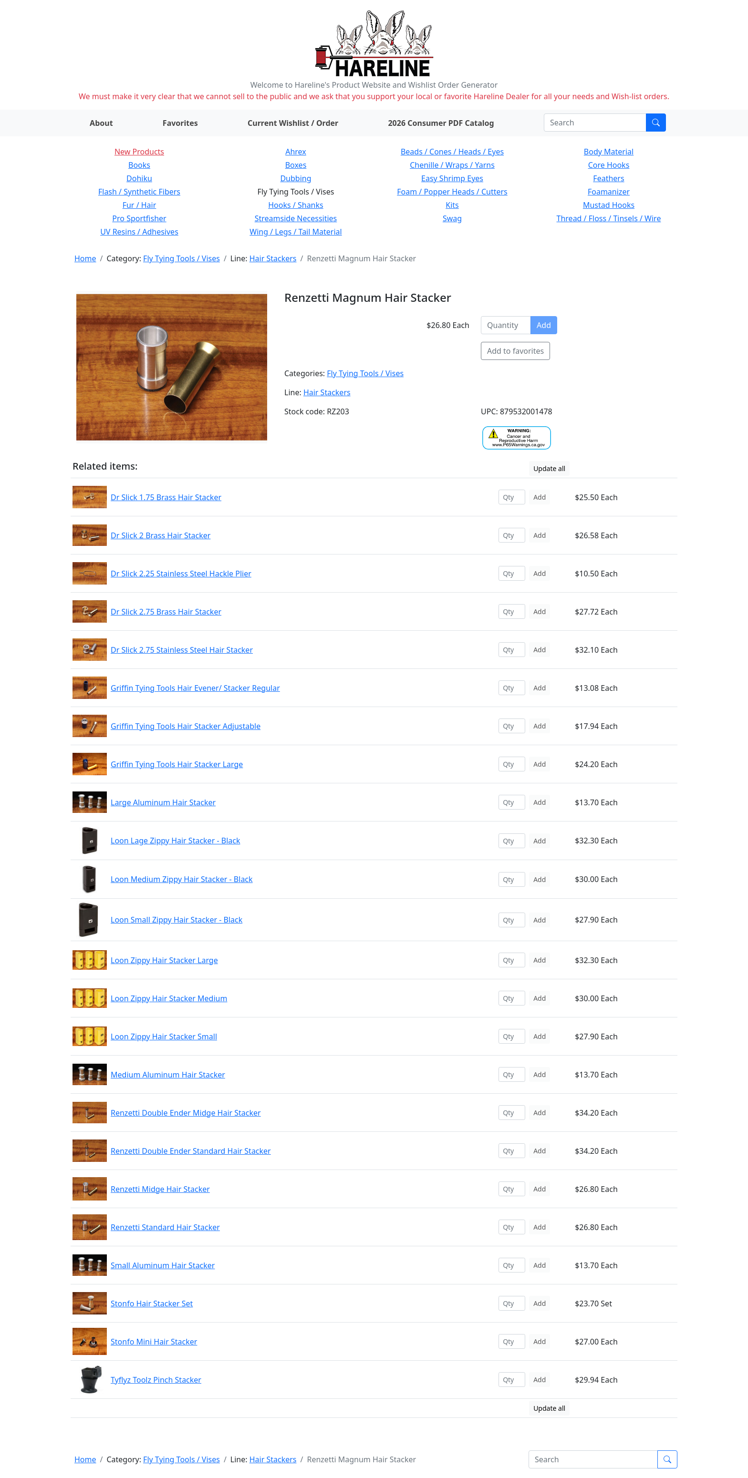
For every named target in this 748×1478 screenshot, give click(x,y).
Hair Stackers (273, 258)
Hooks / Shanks (295, 205)
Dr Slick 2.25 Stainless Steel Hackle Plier (181, 573)
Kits (452, 205)
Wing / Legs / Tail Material (295, 231)
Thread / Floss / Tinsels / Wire (609, 218)
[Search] (595, 122)
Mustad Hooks (608, 205)
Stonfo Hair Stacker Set (152, 1303)
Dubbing (295, 178)
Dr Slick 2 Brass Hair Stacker (160, 535)
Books (139, 165)
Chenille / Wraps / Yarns (452, 165)
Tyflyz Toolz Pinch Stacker (156, 1380)
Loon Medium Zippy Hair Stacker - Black (182, 879)
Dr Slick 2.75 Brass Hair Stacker (166, 611)
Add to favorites (515, 351)
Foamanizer (609, 191)
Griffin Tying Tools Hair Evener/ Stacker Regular (195, 688)
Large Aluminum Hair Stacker (163, 802)
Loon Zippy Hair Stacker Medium (169, 998)
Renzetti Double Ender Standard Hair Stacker (191, 1151)
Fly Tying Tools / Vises (181, 258)
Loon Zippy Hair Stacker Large (164, 960)
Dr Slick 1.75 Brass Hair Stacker (166, 497)
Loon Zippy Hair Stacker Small (164, 1036)
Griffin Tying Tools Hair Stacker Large (177, 764)
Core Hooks (609, 165)
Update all (549, 468)
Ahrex (295, 151)
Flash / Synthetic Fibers (139, 191)
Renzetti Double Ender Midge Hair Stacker (186, 1113)
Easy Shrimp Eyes (452, 178)
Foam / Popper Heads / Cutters (452, 191)
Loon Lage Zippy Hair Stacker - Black (175, 840)
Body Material (609, 151)
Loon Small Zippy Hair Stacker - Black (176, 919)
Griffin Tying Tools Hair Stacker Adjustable (185, 726)
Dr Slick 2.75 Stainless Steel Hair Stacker (182, 650)
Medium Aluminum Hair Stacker (168, 1074)
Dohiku (139, 178)
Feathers (608, 178)
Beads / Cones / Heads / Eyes (452, 151)
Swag (452, 218)
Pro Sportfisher (139, 218)
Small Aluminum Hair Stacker (163, 1265)
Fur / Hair (139, 205)
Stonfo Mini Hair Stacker (154, 1341)
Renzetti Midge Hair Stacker (160, 1189)
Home (85, 258)
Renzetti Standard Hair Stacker (165, 1227)
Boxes (296, 165)
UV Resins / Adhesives (139, 231)
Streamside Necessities (296, 218)
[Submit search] (656, 122)
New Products (139, 151)
